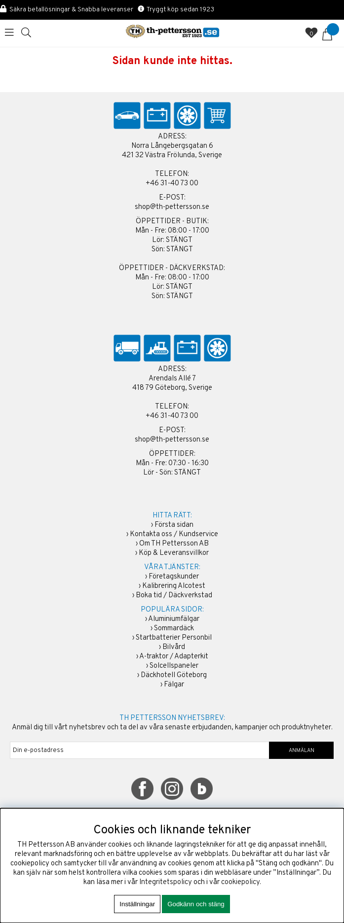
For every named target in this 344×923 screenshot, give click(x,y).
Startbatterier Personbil (174, 638)
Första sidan (173, 525)
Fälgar (174, 684)
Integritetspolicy (165, 882)
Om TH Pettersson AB (174, 543)
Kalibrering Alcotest (173, 586)
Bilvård (173, 647)
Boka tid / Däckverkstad (174, 595)
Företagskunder (174, 576)
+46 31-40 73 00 (172, 183)
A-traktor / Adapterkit (173, 656)
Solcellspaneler (174, 666)
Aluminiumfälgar (173, 619)
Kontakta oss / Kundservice (174, 534)
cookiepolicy (240, 882)
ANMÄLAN (301, 750)
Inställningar (137, 904)
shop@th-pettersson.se (172, 207)
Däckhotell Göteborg (174, 675)
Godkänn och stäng (196, 904)
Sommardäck (174, 628)
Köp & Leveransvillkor (174, 553)
